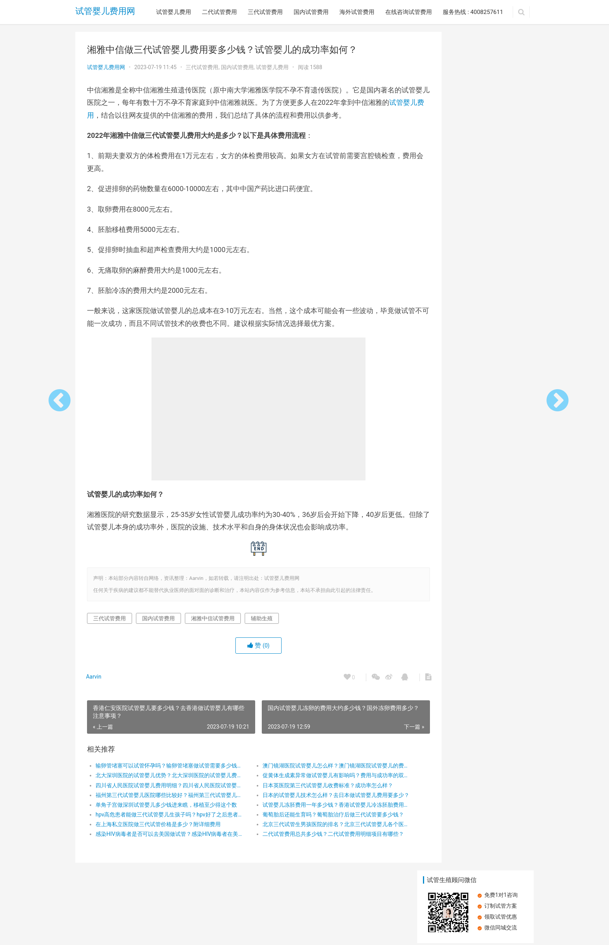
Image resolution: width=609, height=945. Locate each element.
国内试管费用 (311, 12)
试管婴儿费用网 (105, 12)
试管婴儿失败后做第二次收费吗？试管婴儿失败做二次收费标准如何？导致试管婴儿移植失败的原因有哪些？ (500, 216)
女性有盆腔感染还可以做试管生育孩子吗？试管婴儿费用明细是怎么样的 (500, 382)
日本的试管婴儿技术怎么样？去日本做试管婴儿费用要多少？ (314, 807)
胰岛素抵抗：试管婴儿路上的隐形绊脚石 (476, 482)
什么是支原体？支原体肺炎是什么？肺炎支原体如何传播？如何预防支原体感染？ (446, 216)
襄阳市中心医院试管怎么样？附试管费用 (446, 271)
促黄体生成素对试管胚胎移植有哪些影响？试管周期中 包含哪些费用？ (500, 271)
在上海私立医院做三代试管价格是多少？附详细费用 (158, 837)
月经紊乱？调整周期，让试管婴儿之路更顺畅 (500, 160)
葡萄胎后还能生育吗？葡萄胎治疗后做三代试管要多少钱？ (314, 827)
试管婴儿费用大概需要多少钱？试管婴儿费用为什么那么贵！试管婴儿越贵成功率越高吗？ (500, 327)
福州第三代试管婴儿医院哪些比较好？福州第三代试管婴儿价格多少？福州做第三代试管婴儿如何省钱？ (163, 807)
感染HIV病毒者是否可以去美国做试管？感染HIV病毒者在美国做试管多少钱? (163, 847)
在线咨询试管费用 (408, 12)
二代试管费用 (219, 12)
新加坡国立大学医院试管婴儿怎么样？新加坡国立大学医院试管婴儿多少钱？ (446, 382)
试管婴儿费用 (173, 12)
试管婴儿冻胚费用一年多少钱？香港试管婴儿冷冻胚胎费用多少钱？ (314, 817)
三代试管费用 (265, 12)
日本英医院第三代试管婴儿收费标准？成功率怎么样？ (311, 798)
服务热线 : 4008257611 (473, 12)
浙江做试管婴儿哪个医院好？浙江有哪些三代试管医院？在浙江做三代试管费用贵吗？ (446, 327)
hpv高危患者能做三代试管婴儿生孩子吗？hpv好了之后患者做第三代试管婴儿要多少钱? (163, 827)
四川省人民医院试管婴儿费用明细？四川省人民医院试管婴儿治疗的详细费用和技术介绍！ (163, 798)
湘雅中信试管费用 (213, 631)
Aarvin (95, 689)
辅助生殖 (262, 631)
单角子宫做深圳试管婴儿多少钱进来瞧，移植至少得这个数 (163, 817)
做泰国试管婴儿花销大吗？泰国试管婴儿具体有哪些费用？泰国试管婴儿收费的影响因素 (446, 160)
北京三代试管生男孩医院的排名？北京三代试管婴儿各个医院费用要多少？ (314, 837)
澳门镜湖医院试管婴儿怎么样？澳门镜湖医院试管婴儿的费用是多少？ (314, 778)
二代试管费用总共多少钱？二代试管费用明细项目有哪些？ (314, 847)
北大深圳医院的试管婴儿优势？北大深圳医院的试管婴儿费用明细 (163, 788)
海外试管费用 (356, 12)
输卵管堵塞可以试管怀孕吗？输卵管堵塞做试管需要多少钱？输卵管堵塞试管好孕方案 (163, 778)
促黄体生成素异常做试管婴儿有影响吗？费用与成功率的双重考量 (314, 788)
